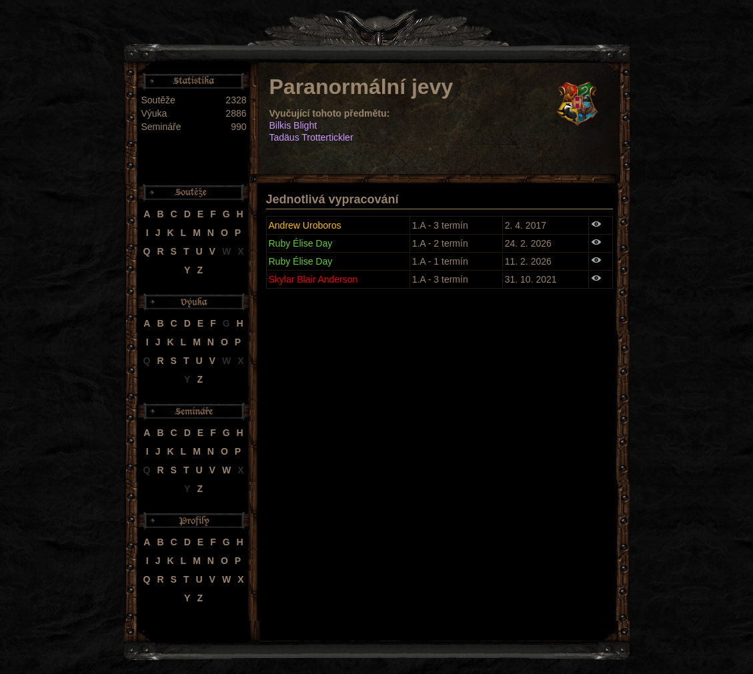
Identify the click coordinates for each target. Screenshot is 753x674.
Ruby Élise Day (301, 243)
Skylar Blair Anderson (313, 279)
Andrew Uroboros (305, 225)
